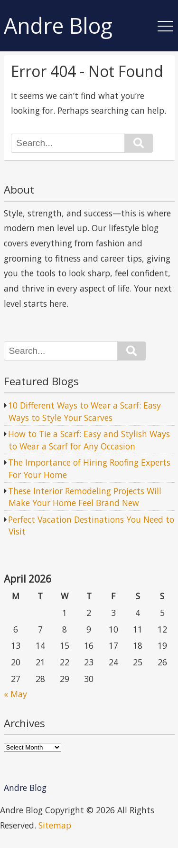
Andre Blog (58, 26)
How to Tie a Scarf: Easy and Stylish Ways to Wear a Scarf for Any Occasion (89, 440)
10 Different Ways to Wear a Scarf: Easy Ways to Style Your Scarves (84, 411)
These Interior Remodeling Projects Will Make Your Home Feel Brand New (84, 497)
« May (15, 694)
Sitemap (54, 825)
